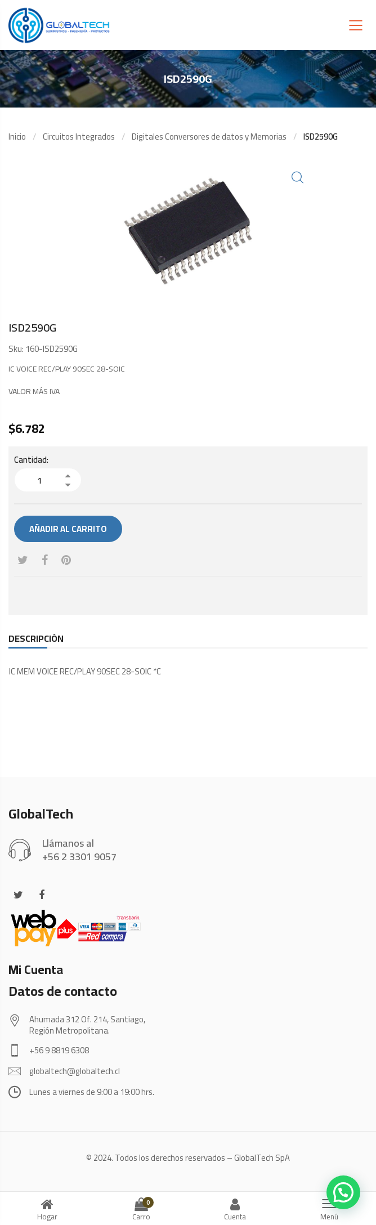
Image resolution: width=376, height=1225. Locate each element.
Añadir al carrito (68, 529)
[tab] (36, 638)
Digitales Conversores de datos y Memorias (209, 136)
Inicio (17, 136)
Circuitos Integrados (79, 136)
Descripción (36, 638)
